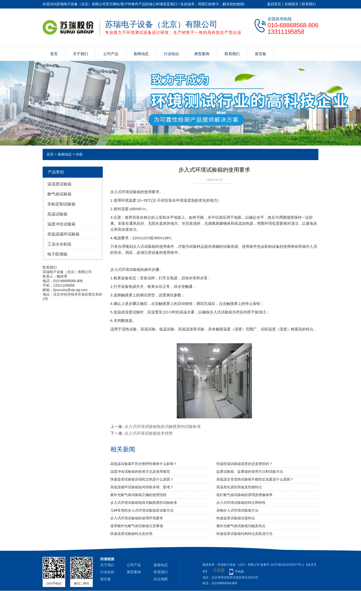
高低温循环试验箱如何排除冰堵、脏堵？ (141, 487)
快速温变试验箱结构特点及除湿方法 (244, 534)
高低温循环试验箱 (63, 234)
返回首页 (274, 4)
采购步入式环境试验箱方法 (237, 510)
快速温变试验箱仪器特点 (235, 518)
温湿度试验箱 (59, 184)
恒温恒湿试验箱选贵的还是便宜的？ (244, 464)
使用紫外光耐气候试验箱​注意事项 (136, 526)
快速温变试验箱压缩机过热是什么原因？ (141, 479)
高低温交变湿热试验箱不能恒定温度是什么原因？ (255, 479)
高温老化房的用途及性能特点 (239, 487)
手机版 (239, 571)
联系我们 (309, 4)
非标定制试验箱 (61, 204)
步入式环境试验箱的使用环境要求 (136, 518)
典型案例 (201, 54)
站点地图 (161, 579)
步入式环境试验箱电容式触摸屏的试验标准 (163, 426)
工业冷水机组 (59, 244)
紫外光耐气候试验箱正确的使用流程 (138, 495)
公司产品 (110, 54)
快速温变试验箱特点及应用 (131, 534)
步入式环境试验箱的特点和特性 (240, 503)
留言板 (260, 54)
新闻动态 (141, 54)
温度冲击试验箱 (61, 224)
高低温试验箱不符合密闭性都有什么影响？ (143, 464)
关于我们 (80, 54)
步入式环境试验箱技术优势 (149, 433)
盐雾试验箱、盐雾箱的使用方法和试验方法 (249, 471)
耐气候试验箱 (59, 194)
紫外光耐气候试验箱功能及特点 (240, 526)
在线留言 (292, 4)
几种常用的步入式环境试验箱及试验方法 (141, 510)
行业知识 (171, 54)
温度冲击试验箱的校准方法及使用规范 (140, 471)
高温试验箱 (57, 214)
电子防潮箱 (57, 254)
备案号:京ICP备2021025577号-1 (282, 564)
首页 (54, 54)
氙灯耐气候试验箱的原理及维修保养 (244, 495)
